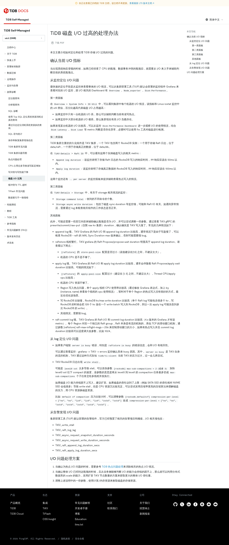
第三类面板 (197, 54)
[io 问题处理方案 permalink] (82, 459)
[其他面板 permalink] (63, 215)
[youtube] (215, 504)
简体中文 (214, 19)
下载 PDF (58, 43)
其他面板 (196, 59)
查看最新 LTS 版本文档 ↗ (141, 3)
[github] (175, 504)
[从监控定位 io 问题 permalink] (81, 80)
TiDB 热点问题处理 (112, 466)
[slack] (202, 504)
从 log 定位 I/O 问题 (199, 63)
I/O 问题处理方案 (195, 72)
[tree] (24, 145)
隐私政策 (65, 538)
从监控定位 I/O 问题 (199, 41)
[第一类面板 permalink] (65, 97)
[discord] (208, 504)
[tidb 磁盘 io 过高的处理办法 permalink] (121, 33)
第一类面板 (197, 45)
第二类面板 (197, 50)
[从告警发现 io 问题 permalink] (81, 412)
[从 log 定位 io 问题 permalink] (81, 338)
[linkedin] (188, 504)
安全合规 (79, 538)
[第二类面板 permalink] (65, 136)
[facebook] (195, 504)
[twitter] (182, 504)
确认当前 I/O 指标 (196, 36)
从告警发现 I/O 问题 (199, 67)
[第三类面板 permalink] (65, 186)
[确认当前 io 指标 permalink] (83, 61)
